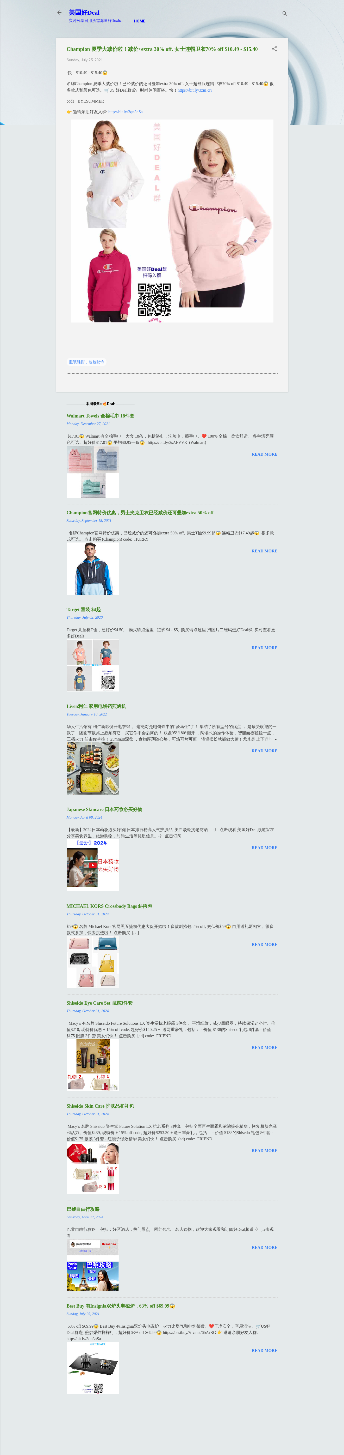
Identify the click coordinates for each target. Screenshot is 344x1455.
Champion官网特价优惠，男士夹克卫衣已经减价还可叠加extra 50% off (140, 512)
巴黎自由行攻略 (83, 1209)
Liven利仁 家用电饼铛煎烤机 (96, 706)
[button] (274, 49)
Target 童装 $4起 (84, 609)
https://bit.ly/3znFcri (195, 90)
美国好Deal (84, 12)
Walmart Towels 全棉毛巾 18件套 (101, 416)
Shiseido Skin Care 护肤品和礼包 (100, 1106)
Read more (264, 454)
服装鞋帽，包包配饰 (86, 362)
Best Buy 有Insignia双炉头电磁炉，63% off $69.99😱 (121, 1306)
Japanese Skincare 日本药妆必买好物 (104, 809)
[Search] (285, 14)
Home (139, 21)
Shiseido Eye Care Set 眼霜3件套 (100, 1003)
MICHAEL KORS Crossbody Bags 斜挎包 (109, 906)
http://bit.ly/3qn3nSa (125, 112)
